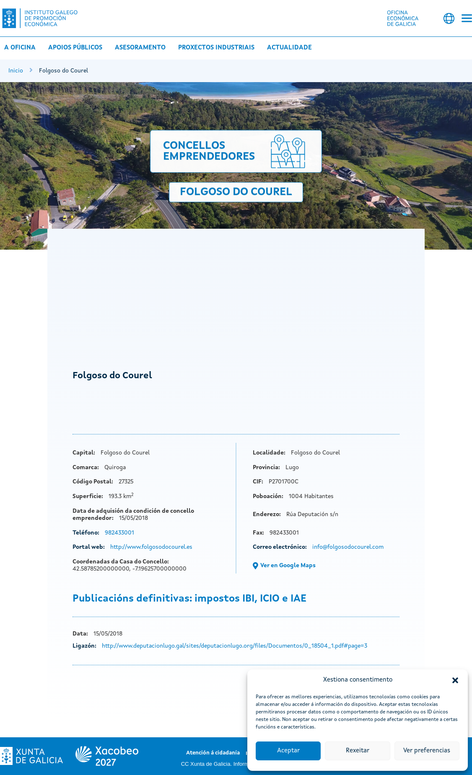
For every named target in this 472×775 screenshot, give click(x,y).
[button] (455, 680)
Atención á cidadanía (213, 753)
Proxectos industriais (216, 48)
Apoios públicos (75, 48)
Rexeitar (357, 751)
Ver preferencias (426, 751)
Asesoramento (140, 48)
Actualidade (289, 48)
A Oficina (20, 48)
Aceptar (288, 751)
